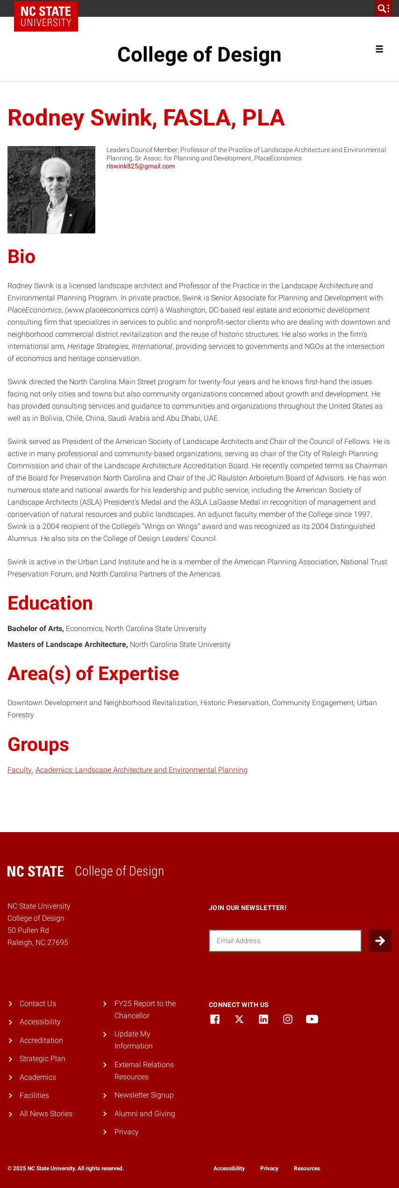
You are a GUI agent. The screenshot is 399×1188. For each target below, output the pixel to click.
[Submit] (380, 941)
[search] (383, 8)
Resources (307, 1168)
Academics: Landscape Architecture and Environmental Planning (142, 769)
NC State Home (49, 8)
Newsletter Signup (144, 1095)
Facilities (34, 1095)
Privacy (126, 1131)
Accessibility (40, 1021)
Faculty (19, 769)
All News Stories (46, 1113)
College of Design (199, 54)
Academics (38, 1077)
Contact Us (38, 1003)
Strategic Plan (42, 1058)
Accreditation (41, 1040)
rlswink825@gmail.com (141, 166)
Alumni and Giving (144, 1113)
